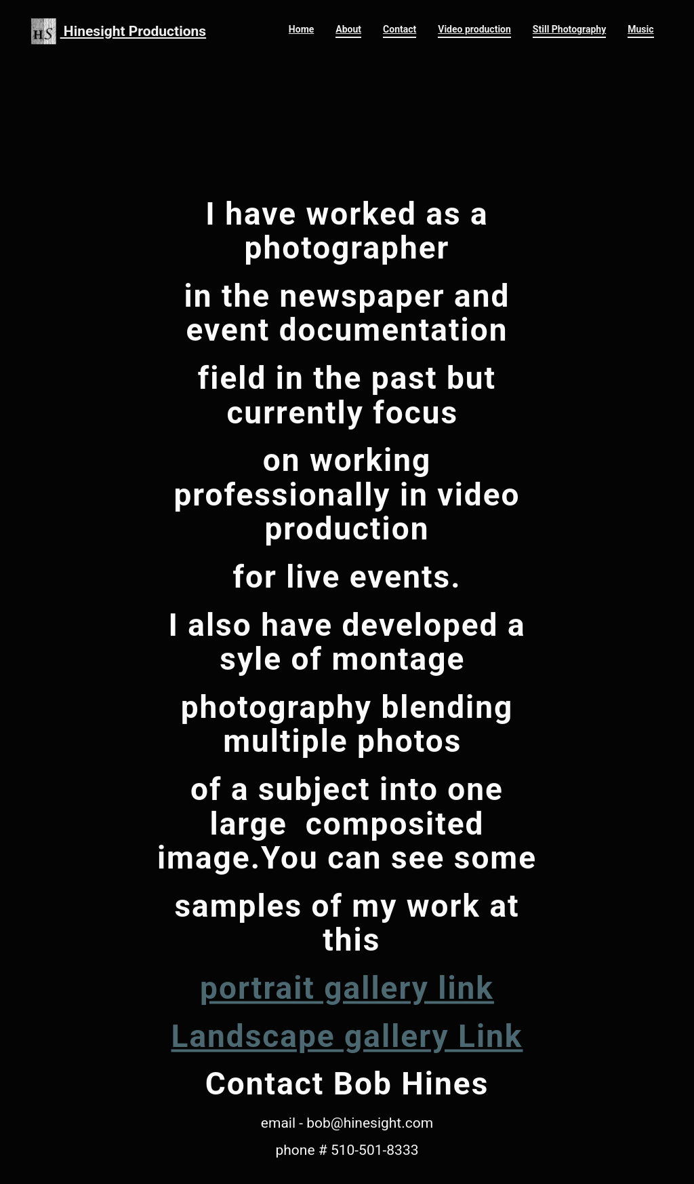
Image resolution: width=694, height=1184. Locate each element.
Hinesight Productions (118, 31)
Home (301, 29)
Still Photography (569, 29)
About (348, 29)
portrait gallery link (347, 1011)
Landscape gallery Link (347, 1059)
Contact (399, 29)
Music (640, 29)
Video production (474, 29)
